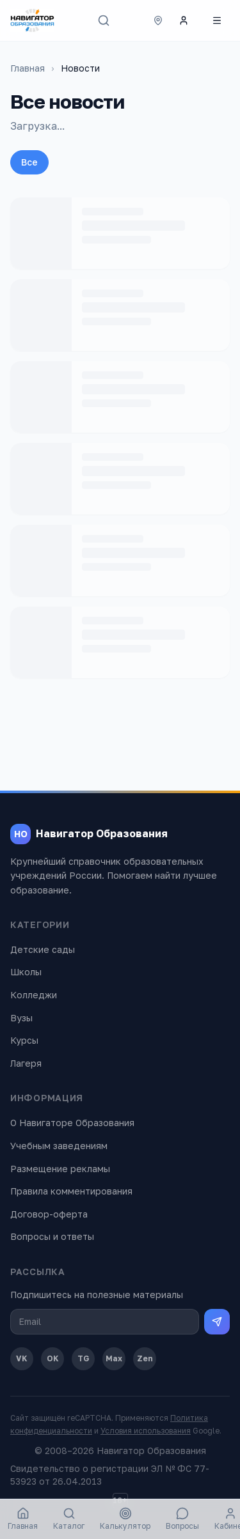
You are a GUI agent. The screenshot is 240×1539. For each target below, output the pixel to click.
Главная (27, 68)
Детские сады (42, 949)
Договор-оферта (49, 1214)
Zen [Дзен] (145, 1358)
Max (114, 1358)
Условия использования (145, 1430)
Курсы (24, 1040)
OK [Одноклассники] (53, 1358)
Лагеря (26, 1063)
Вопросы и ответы (52, 1236)
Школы (26, 971)
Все (29, 162)
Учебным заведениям (59, 1145)
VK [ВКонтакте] (22, 1358)
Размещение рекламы (60, 1168)
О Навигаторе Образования (72, 1122)
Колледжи (33, 994)
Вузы (21, 1017)
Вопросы (182, 1519)
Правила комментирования (71, 1191)
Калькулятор (125, 1519)
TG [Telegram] (83, 1358)
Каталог (68, 1519)
